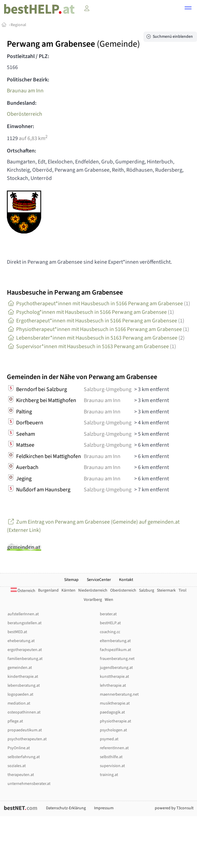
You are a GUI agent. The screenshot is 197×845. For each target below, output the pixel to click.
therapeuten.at (21, 775)
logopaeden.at (20, 694)
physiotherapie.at (115, 721)
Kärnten (68, 590)
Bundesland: (21, 103)
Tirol (182, 590)
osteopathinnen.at (24, 712)
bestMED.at (17, 632)
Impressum (104, 808)
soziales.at (17, 766)
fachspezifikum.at (115, 650)
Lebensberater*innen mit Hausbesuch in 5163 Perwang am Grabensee (96, 338)
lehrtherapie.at (113, 685)
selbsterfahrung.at (24, 757)
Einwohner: (20, 126)
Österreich (23, 591)
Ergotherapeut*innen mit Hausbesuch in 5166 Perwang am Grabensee (95, 320)
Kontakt (126, 580)
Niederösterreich (92, 590)
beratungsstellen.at (25, 623)
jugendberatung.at (116, 668)
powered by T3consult (174, 808)
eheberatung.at (21, 641)
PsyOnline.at (19, 748)
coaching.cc (110, 632)
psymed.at (109, 739)
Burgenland (48, 590)
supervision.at (112, 766)
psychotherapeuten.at (27, 739)
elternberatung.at (115, 641)
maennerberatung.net (119, 694)
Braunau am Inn (25, 90)
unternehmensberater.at (29, 784)
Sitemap (71, 580)
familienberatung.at (25, 659)
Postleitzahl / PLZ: (28, 56)
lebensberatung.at (24, 685)
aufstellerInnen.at (23, 614)
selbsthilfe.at (111, 757)
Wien (109, 600)
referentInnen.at (114, 748)
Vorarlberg (93, 600)
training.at (109, 775)
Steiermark (166, 590)
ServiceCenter (99, 580)
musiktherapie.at (115, 703)
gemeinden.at (20, 668)
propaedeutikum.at (25, 730)
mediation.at (19, 703)
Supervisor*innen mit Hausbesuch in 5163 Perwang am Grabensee (91, 346)
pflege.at (15, 721)
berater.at (108, 614)
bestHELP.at (110, 623)
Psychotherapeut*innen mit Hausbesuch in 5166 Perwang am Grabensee (98, 303)
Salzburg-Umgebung (107, 389)
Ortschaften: (21, 151)
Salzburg (146, 590)
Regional (18, 25)
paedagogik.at (112, 712)
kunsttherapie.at (114, 677)
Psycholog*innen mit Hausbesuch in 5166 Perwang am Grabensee (90, 312)
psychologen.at (113, 730)
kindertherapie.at (23, 677)
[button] (188, 9)
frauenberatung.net (117, 659)
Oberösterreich (24, 114)
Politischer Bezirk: (28, 79)
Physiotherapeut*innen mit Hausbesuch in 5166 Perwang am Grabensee (98, 329)
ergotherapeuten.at (25, 650)
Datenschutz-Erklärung (66, 808)
